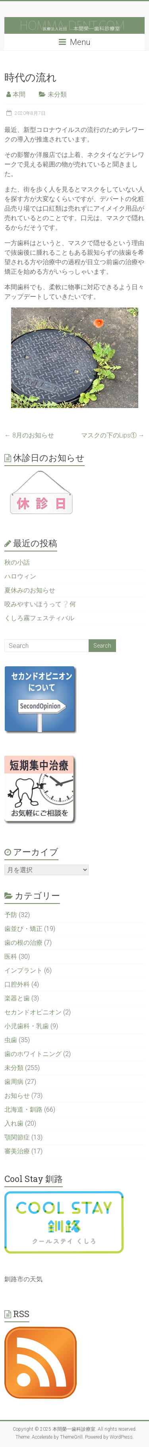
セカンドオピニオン (33, 1012)
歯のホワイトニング (33, 1054)
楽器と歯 (17, 998)
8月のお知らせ (29, 435)
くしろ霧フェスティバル (39, 618)
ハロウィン (20, 576)
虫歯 (10, 1040)
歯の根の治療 (23, 942)
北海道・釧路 (23, 1109)
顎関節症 (17, 1137)
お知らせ (17, 1095)
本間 (19, 94)
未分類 (57, 94)
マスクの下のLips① (113, 435)
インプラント (23, 970)
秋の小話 (17, 562)
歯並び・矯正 (23, 928)
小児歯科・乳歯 (26, 1026)
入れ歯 (13, 1123)
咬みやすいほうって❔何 (40, 604)
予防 (10, 915)
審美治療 (17, 1151)
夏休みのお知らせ (29, 590)
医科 (10, 956)
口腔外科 (17, 984)
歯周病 (13, 1081)
